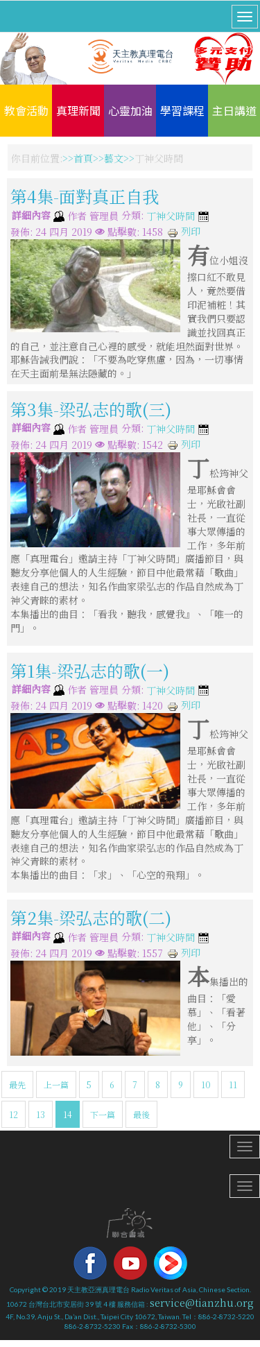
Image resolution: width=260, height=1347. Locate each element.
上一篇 (56, 1084)
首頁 (83, 158)
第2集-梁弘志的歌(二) (90, 917)
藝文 (113, 158)
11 (233, 1084)
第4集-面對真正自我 (84, 196)
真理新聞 (78, 110)
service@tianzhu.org (202, 1303)
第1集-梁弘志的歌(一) (89, 670)
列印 (183, 231)
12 (13, 1114)
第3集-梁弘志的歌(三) (90, 409)
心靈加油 (130, 110)
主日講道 (234, 110)
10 (206, 1084)
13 (40, 1114)
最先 (17, 1084)
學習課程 (182, 110)
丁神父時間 (170, 216)
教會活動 (26, 110)
